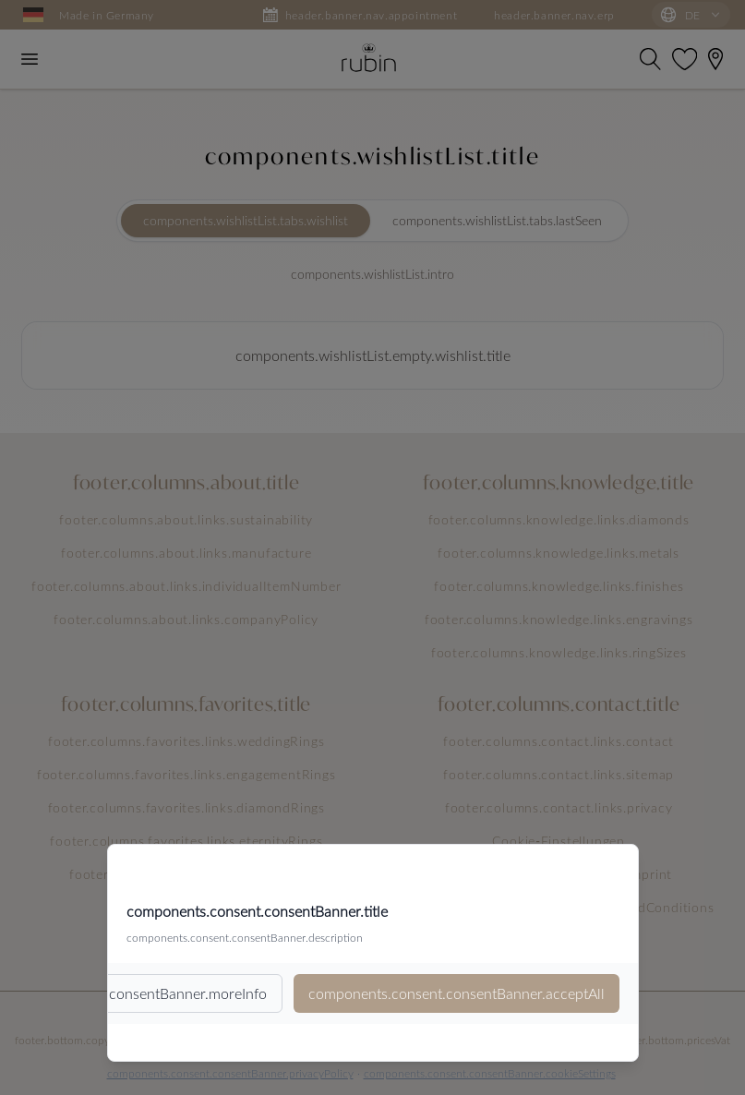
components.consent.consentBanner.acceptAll (456, 993)
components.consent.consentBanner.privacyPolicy (230, 1072)
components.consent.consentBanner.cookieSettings (490, 1072)
